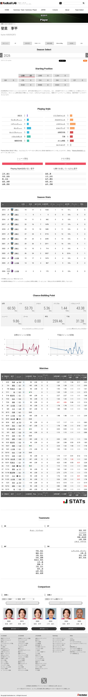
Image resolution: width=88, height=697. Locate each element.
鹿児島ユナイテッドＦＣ (41, 668)
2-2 (20, 422)
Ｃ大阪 (16, 258)
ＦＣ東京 (3, 646)
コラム (71, 638)
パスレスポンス (17, 136)
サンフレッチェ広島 (6, 667)
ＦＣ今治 (20, 665)
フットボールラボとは (75, 641)
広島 (13, 436)
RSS (85, 60)
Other (71, 635)
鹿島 (13, 385)
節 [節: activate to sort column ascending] (2, 377)
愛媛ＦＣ (37, 662)
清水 (13, 426)
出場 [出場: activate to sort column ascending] (23, 204)
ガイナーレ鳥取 (39, 657)
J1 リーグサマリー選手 (58, 640)
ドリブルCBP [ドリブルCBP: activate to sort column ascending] (77, 377)
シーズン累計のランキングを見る (76, 328)
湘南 (13, 402)
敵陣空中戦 (18, 141)
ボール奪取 (61, 141)
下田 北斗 (39, 566)
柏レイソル (3, 645)
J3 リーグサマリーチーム (59, 648)
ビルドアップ (60, 128)
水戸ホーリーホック (6, 640)
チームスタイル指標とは (76, 650)
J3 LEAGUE (38, 635)
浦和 (13, 439)
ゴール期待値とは (74, 653)
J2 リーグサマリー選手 (58, 645)
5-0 (20, 426)
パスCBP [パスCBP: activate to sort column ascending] (63, 377)
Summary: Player (31, 10)
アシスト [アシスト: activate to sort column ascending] (75, 204)
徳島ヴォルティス (22, 663)
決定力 (20, 115)
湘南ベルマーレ (22, 653)
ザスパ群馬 (38, 641)
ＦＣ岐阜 (37, 650)
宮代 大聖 (82, 555)
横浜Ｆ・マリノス (5, 653)
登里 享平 (82, 530)
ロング (18, 128)
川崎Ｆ (16, 210)
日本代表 (72, 640)
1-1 (20, 469)
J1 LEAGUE (4, 635)
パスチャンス (60, 124)
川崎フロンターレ (5, 652)
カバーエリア (60, 145)
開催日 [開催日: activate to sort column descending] (6, 377)
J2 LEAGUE (21, 635)
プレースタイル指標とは (76, 648)
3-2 (20, 399)
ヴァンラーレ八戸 (22, 640)
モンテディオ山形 (22, 645)
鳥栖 (13, 382)
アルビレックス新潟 (23, 657)
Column (55, 10)
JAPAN (43, 10)
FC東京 (12, 389)
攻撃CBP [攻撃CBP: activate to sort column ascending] (57, 377)
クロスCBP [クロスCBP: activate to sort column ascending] (70, 377)
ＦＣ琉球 (37, 670)
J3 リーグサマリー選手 (58, 650)
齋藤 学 (40, 564)
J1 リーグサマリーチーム (59, 638)
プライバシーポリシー (42, 686)
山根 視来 (6, 184)
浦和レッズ (3, 641)
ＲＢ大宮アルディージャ (24, 650)
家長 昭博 (39, 573)
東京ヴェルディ (5, 648)
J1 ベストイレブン (57, 641)
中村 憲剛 (39, 557)
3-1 (20, 392)
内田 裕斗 (49, 181)
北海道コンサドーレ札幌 (24, 638)
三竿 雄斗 (6, 174)
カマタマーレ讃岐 (39, 660)
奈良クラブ (38, 655)
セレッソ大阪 (4, 662)
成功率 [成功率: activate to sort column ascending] (67, 204)
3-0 (20, 439)
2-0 (20, 409)
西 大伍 (5, 179)
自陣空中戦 (61, 132)
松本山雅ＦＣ (38, 645)
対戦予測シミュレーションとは (77, 652)
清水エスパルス (5, 655)
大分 (13, 409)
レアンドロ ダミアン (78, 551)
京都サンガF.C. (4, 658)
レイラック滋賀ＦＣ (40, 652)
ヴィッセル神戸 (5, 663)
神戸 (13, 422)
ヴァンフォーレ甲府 (23, 655)
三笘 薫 (40, 562)
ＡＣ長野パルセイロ (40, 646)
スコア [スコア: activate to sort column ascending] (19, 377)
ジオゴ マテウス (80, 541)
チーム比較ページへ (22, 603)
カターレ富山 (21, 658)
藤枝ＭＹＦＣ (21, 662)
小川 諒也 (49, 176)
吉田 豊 (48, 174)
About (67, 10)
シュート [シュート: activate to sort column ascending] (60, 204)
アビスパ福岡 (4, 668)
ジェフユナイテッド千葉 (7, 643)
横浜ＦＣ (20, 652)
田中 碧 (40, 569)
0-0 (20, 382)
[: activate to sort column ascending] (6, 205)
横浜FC (12, 395)
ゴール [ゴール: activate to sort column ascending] (52, 204)
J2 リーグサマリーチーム (59, 643)
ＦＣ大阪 (37, 653)
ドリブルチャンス (59, 115)
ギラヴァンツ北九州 (40, 665)
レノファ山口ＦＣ (39, 658)
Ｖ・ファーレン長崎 (6, 670)
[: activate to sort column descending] (3, 205)
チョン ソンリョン (36, 530)
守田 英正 (39, 551)
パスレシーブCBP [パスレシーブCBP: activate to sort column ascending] (84, 377)
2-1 (20, 385)
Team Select (79, 10)
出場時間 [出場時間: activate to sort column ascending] (45, 204)
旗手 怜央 (82, 557)
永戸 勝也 (49, 179)
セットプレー (15, 132)
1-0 (20, 406)
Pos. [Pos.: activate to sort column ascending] (34, 377)
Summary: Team (19, 10)
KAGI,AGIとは (73, 646)
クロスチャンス (60, 120)
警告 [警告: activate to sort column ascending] (81, 204)
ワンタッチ (16, 120)
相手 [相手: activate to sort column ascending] (12, 377)
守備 (63, 136)
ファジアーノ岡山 (5, 665)
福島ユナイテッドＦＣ (41, 638)
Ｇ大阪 (12, 406)
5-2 (20, 416)
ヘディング (16, 124)
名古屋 (12, 419)
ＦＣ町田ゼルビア (5, 650)
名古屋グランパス (5, 657)
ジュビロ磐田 (21, 660)
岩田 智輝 (6, 181)
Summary (55, 635)
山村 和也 (39, 571)
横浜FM (12, 429)
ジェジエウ (82, 532)
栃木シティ (21, 648)
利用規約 (29, 686)
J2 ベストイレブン (57, 646)
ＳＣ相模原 (38, 643)
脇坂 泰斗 (39, 553)
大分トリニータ (22, 668)
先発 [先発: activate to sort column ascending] (30, 204)
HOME (7, 10)
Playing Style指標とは (78, 150)
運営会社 (51, 686)
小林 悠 (83, 553)
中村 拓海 (6, 176)
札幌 (13, 412)
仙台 (13, 399)
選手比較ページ (15, 628)
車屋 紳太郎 (81, 537)
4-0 (20, 389)
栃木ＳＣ (37, 640)
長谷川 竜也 (38, 560)
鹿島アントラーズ (5, 638)
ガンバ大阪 (3, 660)
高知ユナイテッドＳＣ (41, 663)
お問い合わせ (58, 686)
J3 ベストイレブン (57, 652)
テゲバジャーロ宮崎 (23, 670)
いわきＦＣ (21, 646)
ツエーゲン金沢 (39, 648)
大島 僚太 (39, 555)
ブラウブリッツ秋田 (23, 643)
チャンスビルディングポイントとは (32, 328)
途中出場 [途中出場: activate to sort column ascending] (38, 204)
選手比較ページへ (65, 603)
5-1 (20, 395)
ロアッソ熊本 (38, 667)
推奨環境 (34, 686)
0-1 (20, 419)
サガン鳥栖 (21, 667)
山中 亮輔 (49, 184)
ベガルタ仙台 (21, 641)
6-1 (20, 412)
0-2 (20, 466)
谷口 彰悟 (82, 535)
